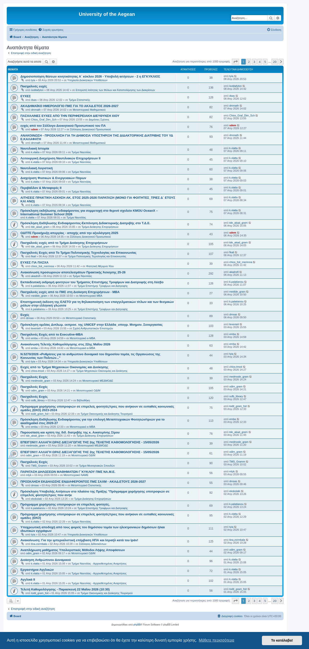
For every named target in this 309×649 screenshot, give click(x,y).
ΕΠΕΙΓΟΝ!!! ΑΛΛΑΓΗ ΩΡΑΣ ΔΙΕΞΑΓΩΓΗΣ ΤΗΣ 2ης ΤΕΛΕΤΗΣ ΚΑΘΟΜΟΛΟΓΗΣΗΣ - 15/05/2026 (89, 442)
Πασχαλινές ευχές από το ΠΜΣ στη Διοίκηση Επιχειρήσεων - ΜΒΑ (70, 292)
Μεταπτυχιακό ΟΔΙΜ (88, 390)
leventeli (36, 328)
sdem (34, 129)
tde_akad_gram (40, 226)
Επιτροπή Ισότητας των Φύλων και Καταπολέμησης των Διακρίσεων (115, 90)
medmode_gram (40, 380)
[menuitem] (50, 30)
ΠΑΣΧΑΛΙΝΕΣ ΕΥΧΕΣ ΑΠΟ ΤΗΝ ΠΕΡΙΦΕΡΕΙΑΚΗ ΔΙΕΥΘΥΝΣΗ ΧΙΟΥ (69, 116)
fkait (33, 256)
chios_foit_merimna (42, 266)
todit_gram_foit (40, 413)
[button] (235, 62)
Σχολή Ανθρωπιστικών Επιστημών (93, 328)
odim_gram (37, 390)
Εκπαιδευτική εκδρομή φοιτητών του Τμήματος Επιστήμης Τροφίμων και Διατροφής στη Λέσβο (91, 282)
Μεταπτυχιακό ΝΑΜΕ (76, 475)
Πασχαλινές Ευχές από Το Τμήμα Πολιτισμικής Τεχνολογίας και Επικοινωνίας (78, 252)
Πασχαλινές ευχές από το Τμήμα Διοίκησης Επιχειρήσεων (63, 243)
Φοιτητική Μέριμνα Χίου (100, 266)
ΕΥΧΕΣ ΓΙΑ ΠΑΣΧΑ (34, 262)
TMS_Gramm (39, 465)
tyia (33, 80)
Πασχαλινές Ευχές (34, 377)
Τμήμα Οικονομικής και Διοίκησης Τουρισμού (107, 413)
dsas (34, 99)
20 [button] (275, 62)
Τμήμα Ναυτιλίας (81, 152)
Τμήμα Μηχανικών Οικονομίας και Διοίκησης (102, 370)
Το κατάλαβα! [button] (282, 640)
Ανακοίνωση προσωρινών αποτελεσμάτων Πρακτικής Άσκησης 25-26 (73, 272)
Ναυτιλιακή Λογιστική (36, 168)
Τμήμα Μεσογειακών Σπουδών (97, 465)
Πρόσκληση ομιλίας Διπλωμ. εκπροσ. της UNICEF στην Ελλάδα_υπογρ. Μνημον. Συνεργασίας (91, 324)
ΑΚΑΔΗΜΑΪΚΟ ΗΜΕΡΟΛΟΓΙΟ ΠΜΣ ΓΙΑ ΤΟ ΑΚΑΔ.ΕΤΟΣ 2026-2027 (69, 106)
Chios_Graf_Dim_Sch (43, 119)
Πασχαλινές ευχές (33, 86)
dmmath (36, 109)
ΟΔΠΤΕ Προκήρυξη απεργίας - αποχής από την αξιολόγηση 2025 (69, 233)
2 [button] (249, 62)
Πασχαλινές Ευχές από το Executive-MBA (51, 334)
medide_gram (39, 295)
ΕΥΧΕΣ (25, 96)
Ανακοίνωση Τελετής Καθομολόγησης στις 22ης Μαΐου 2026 (65, 344)
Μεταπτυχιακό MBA (90, 295)
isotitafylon (37, 90)
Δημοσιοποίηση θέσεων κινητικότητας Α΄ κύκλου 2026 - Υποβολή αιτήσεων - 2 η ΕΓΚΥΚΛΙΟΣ (90, 76)
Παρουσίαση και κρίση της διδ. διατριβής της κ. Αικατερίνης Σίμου (70, 432)
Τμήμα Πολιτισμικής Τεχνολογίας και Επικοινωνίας (97, 256)
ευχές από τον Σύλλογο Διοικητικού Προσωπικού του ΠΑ (63, 125)
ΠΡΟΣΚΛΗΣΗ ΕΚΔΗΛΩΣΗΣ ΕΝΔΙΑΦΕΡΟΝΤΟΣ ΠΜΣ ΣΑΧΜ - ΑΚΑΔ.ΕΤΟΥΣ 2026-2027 (83, 481)
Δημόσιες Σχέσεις (99, 119)
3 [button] (254, 62)
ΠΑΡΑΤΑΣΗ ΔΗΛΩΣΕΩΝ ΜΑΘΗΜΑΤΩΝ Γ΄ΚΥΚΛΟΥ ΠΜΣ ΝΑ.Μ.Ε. (67, 472)
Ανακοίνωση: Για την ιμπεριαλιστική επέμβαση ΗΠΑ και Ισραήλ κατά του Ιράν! (79, 540)
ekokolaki (36, 498)
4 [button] (259, 62)
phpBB (137, 624)
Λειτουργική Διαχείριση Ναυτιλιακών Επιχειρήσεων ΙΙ (60, 158)
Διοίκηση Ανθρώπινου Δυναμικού (45, 560)
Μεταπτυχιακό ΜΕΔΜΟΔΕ (97, 380)
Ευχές (24, 315)
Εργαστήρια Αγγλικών (37, 569)
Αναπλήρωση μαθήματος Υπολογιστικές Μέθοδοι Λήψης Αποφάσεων (72, 550)
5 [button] (265, 62)
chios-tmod (37, 370)
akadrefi (35, 276)
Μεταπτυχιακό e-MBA (82, 338)
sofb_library (38, 400)
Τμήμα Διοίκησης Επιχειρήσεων (99, 226)
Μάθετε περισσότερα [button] (216, 640)
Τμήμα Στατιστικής (79, 99)
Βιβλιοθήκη (83, 400)
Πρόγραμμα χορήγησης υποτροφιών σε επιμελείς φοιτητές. (65, 504)
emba (34, 338)
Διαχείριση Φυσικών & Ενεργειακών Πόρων (53, 178)
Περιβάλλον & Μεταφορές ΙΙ (41, 188)
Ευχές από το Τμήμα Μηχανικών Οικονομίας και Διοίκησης (64, 367)
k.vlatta (35, 152)
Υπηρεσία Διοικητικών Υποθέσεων (87, 80)
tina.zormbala (39, 543)
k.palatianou (38, 285)
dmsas (30, 318)
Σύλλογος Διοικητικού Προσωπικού (90, 129)
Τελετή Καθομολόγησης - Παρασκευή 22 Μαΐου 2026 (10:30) (65, 589)
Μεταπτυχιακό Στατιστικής (81, 318)
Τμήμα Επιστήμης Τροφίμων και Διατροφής (102, 285)
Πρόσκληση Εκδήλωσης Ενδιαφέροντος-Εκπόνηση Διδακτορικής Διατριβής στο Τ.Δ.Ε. (85, 223)
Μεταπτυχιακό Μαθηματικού (89, 109)
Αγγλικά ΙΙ (27, 579)
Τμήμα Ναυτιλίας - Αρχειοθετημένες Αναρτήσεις (99, 563)
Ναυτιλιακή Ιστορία (34, 148)
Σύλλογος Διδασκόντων (92, 543)
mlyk (28, 475)
